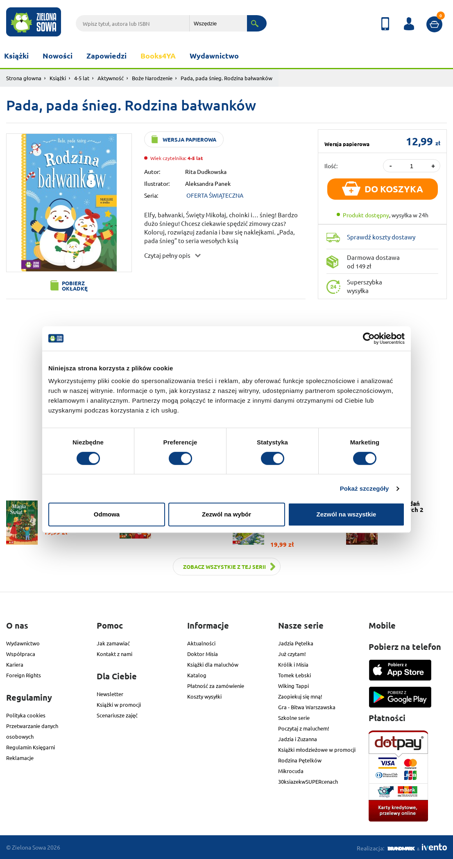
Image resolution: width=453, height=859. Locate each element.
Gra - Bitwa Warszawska (306, 706)
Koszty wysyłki (204, 696)
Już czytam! (292, 653)
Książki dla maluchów (212, 664)
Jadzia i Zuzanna (297, 738)
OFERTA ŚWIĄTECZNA (214, 195)
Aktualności (201, 643)
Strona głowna (23, 77)
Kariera (14, 664)
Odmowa (107, 514)
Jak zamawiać (113, 643)
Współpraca (20, 653)
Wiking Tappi (293, 685)
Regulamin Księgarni (30, 747)
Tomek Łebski (294, 675)
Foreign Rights (23, 675)
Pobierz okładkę (75, 285)
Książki (16, 55)
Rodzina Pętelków (300, 760)
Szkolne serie (294, 717)
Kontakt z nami (114, 653)
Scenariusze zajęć (117, 715)
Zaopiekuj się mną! (300, 696)
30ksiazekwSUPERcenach (308, 781)
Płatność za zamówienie (215, 685)
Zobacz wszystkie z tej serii (224, 566)
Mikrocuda (291, 770)
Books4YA (158, 55)
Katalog (196, 675)
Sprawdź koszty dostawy (381, 237)
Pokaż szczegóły (364, 488)
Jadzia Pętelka (295, 643)
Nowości (57, 55)
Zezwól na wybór (226, 514)
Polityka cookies (25, 715)
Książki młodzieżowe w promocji (317, 749)
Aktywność (110, 77)
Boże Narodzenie (152, 77)
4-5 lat (81, 77)
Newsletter (110, 693)
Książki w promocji (119, 704)
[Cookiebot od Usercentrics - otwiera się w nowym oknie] (369, 338)
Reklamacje (20, 757)
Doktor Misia (202, 653)
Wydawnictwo (214, 55)
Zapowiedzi (106, 55)
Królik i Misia (293, 664)
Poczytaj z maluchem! (303, 728)
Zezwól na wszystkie (346, 514)
